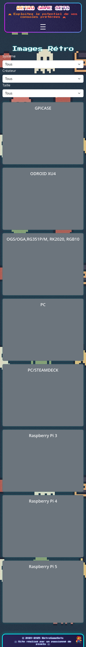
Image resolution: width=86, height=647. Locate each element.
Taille (6, 85)
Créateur (9, 70)
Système (8, 56)
